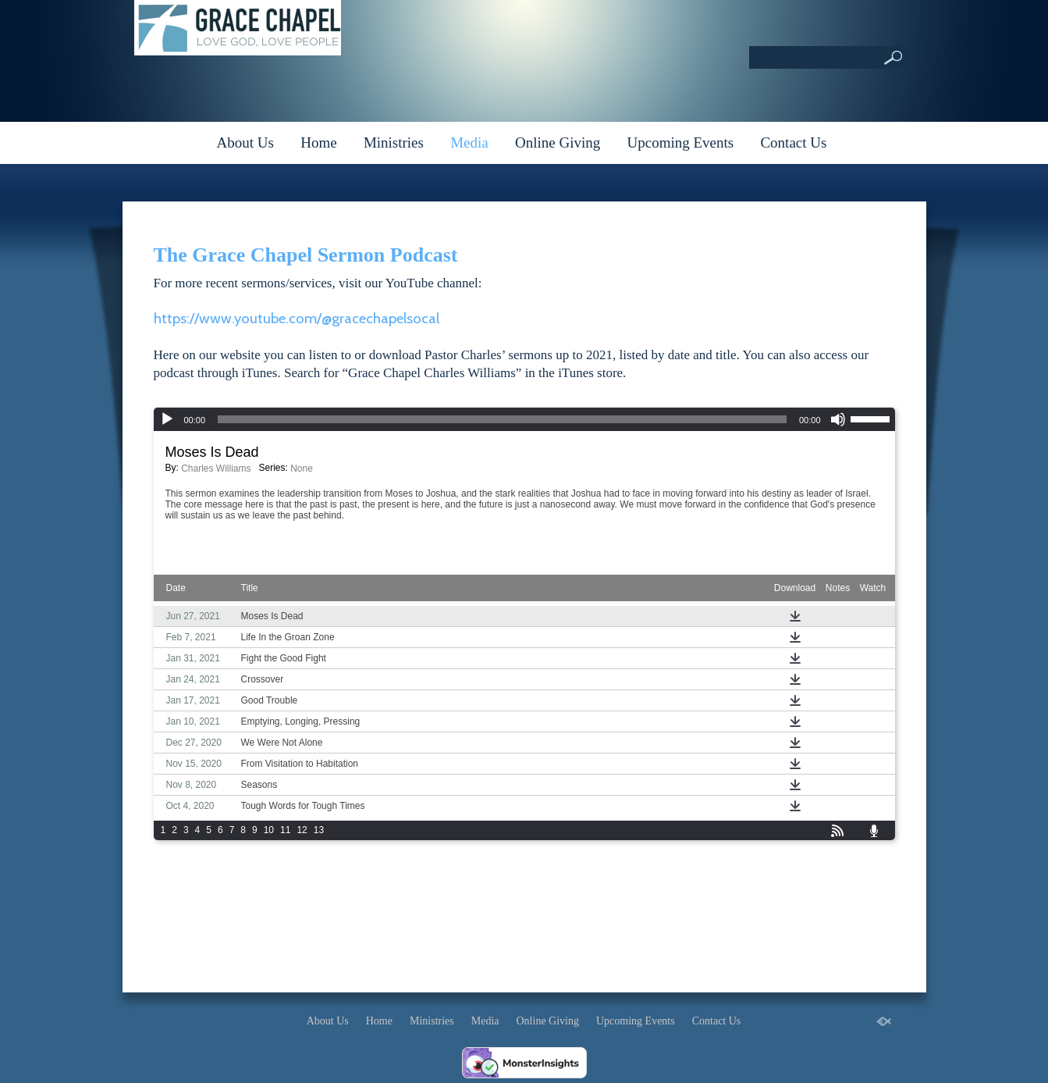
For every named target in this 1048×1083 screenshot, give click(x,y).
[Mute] (838, 419)
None (301, 468)
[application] (524, 419)
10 (269, 830)
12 (302, 830)
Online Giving (557, 142)
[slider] (502, 419)
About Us (245, 142)
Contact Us (793, 142)
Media (469, 142)
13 (319, 830)
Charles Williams (215, 468)
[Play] (167, 419)
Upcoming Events (680, 142)
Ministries (394, 142)
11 (285, 830)
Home (318, 142)
